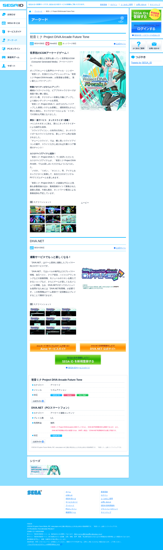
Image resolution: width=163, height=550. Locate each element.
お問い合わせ (141, 5)
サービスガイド (72, 502)
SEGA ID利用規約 (108, 505)
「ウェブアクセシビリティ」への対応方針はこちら (43, 544)
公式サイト (121, 44)
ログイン (113, 5)
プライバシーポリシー (109, 509)
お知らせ (69, 495)
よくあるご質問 (127, 5)
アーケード (38, 11)
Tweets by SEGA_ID (141, 62)
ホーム (68, 492)
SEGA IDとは (71, 499)
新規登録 (103, 5)
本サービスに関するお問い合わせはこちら (88, 534)
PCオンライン (71, 509)
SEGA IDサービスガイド (79, 368)
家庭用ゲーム (71, 512)
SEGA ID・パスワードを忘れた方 (147, 35)
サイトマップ (155, 5)
